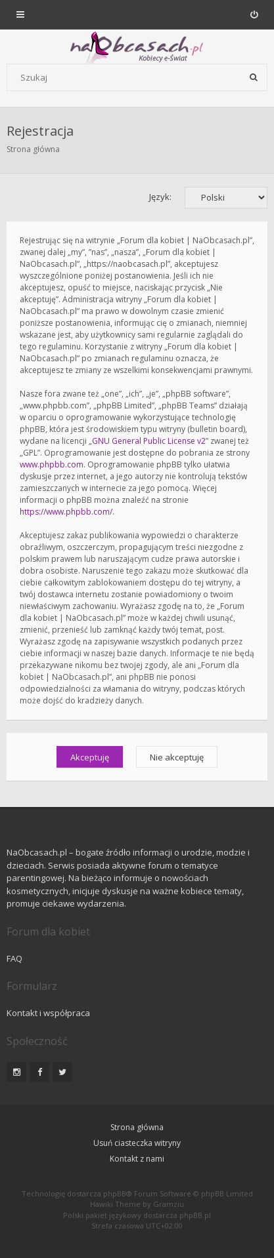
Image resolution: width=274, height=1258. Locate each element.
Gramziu (168, 1204)
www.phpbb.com (51, 464)
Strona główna (33, 149)
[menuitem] (253, 14)
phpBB (114, 1193)
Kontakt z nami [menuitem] (137, 1158)
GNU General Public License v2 (149, 440)
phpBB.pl (195, 1215)
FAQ (14, 958)
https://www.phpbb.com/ (66, 511)
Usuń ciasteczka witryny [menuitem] (137, 1143)
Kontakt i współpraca (48, 1013)
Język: (160, 197)
